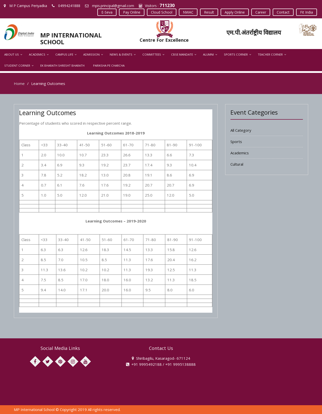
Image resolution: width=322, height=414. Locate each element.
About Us (11, 54)
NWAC (188, 12)
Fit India (306, 12)
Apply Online (235, 12)
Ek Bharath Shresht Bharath (62, 65)
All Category (240, 130)
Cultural (236, 164)
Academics (37, 54)
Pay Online (131, 12)
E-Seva (106, 12)
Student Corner (17, 65)
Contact (283, 12)
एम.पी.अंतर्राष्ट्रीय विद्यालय (253, 32)
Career (260, 12)
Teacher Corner (270, 54)
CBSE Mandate (182, 54)
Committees (151, 54)
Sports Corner (236, 54)
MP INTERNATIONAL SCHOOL (71, 38)
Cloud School (161, 12)
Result (209, 12)
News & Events (121, 54)
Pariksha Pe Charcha (109, 65)
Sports (236, 141)
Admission (91, 54)
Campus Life (64, 54)
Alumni (208, 54)
